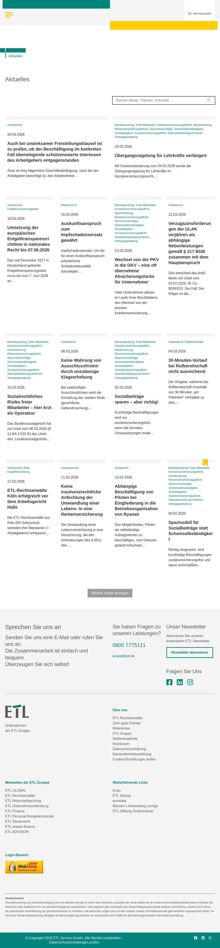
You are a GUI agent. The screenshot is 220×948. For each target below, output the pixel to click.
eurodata (119, 801)
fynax (117, 790)
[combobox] (164, 100)
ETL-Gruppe (122, 733)
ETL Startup (122, 795)
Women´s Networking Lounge (135, 806)
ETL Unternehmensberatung (26, 806)
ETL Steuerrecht (17, 821)
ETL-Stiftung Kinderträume (133, 811)
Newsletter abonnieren (189, 652)
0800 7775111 (129, 645)
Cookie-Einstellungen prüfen (134, 759)
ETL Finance (15, 811)
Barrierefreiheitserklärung (132, 754)
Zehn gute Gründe (127, 723)
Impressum (121, 744)
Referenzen (121, 728)
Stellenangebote (125, 738)
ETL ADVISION (17, 832)
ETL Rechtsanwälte (20, 795)
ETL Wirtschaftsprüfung (23, 801)
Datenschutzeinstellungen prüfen (74, 942)
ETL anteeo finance (20, 826)
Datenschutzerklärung (129, 749)
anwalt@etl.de (124, 656)
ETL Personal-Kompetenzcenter (29, 816)
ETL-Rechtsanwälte (128, 718)
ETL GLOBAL (15, 790)
